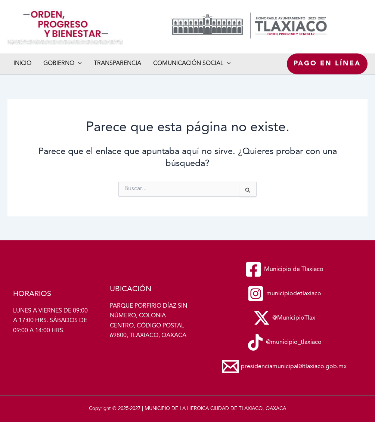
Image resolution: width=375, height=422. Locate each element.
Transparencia (117, 64)
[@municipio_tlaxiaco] (284, 342)
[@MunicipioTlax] (284, 318)
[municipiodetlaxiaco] (284, 293)
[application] (78, 63)
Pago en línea (327, 63)
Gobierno (62, 63)
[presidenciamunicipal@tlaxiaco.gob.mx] (284, 366)
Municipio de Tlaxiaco (9, 44)
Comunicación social (192, 63)
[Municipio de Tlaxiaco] (284, 269)
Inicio (22, 64)
